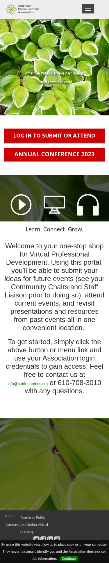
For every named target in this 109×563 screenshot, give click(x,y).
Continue (69, 558)
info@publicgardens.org (28, 384)
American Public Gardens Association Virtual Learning (27, 524)
